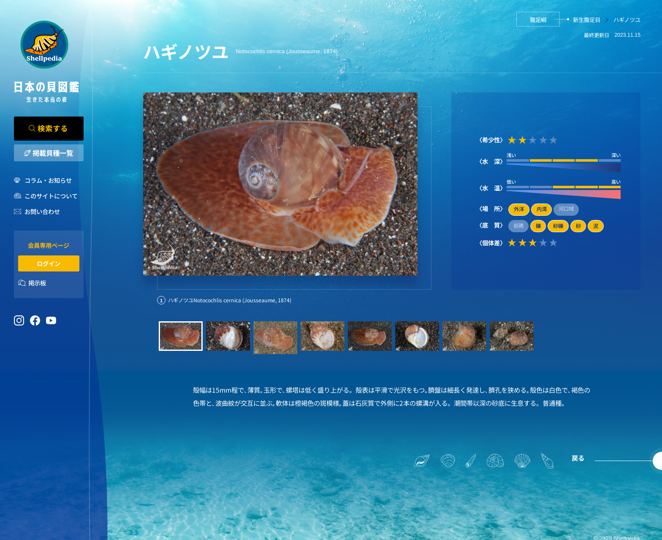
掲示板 (37, 282)
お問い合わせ (42, 211)
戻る (578, 457)
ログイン (48, 263)
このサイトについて (51, 195)
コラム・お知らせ (48, 180)
